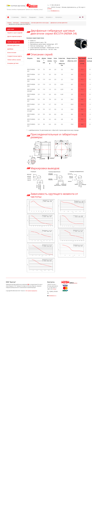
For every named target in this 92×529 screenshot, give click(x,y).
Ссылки (41, 17)
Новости (23, 17)
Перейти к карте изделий (14, 33)
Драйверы (10, 49)
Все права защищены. (31, 290)
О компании (15, 17)
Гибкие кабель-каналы (14, 60)
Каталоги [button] (49, 17)
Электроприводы (24, 22)
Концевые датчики (12, 63)
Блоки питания (11, 52)
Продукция (32, 17)
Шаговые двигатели (13, 45)
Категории (16, 22)
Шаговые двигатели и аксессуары (40, 22)
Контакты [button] (58, 17)
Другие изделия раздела (14, 36)
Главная (9, 22)
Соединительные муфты (14, 56)
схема (49, 8)
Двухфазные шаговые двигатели (58, 22)
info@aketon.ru (55, 11)
